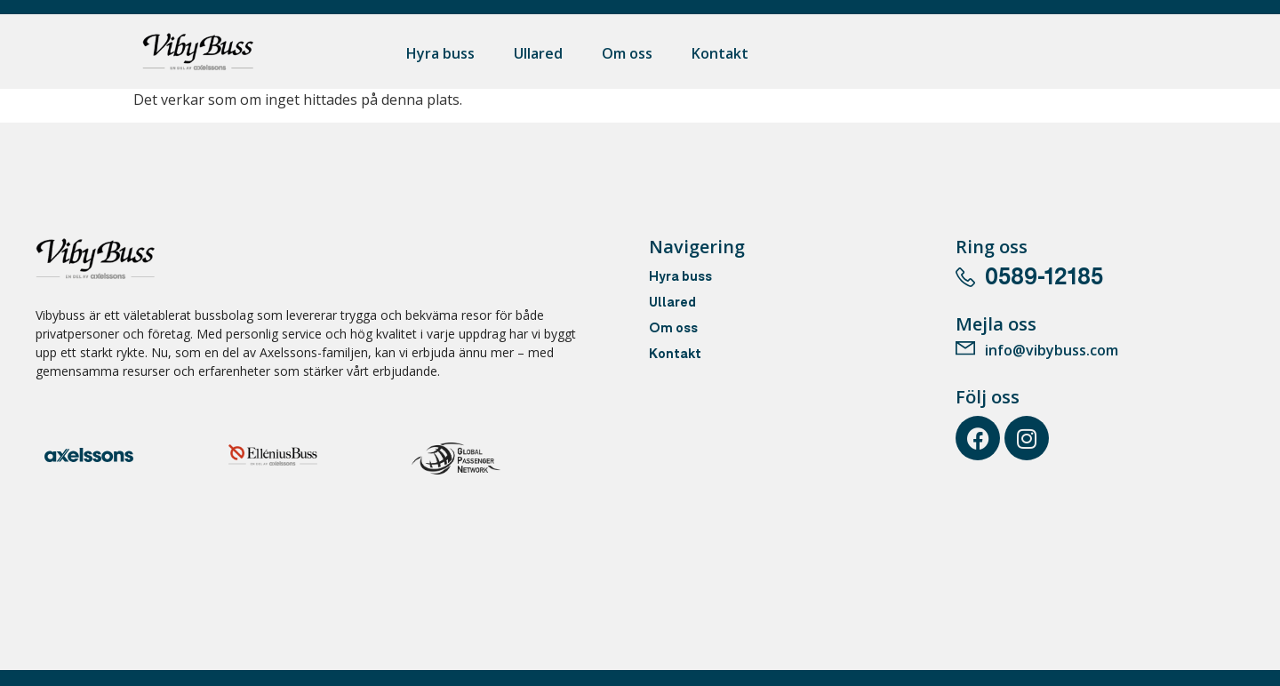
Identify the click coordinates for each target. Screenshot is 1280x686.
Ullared (538, 53)
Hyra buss (440, 53)
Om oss (627, 53)
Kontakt (720, 53)
